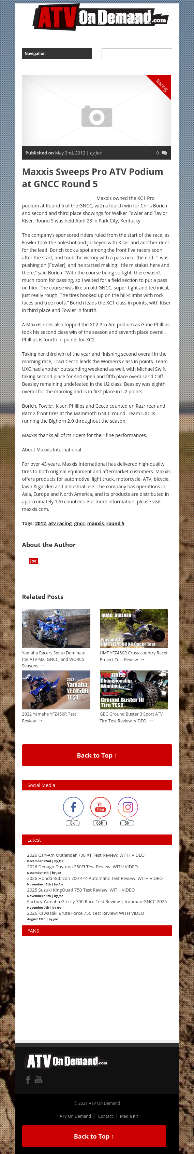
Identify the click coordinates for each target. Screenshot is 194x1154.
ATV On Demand (75, 1116)
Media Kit (129, 1116)
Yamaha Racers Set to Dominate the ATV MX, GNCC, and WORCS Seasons (54, 659)
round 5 (115, 523)
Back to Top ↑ (97, 755)
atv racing (60, 523)
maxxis (95, 523)
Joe (33, 561)
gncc (79, 523)
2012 (40, 523)
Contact (105, 1116)
